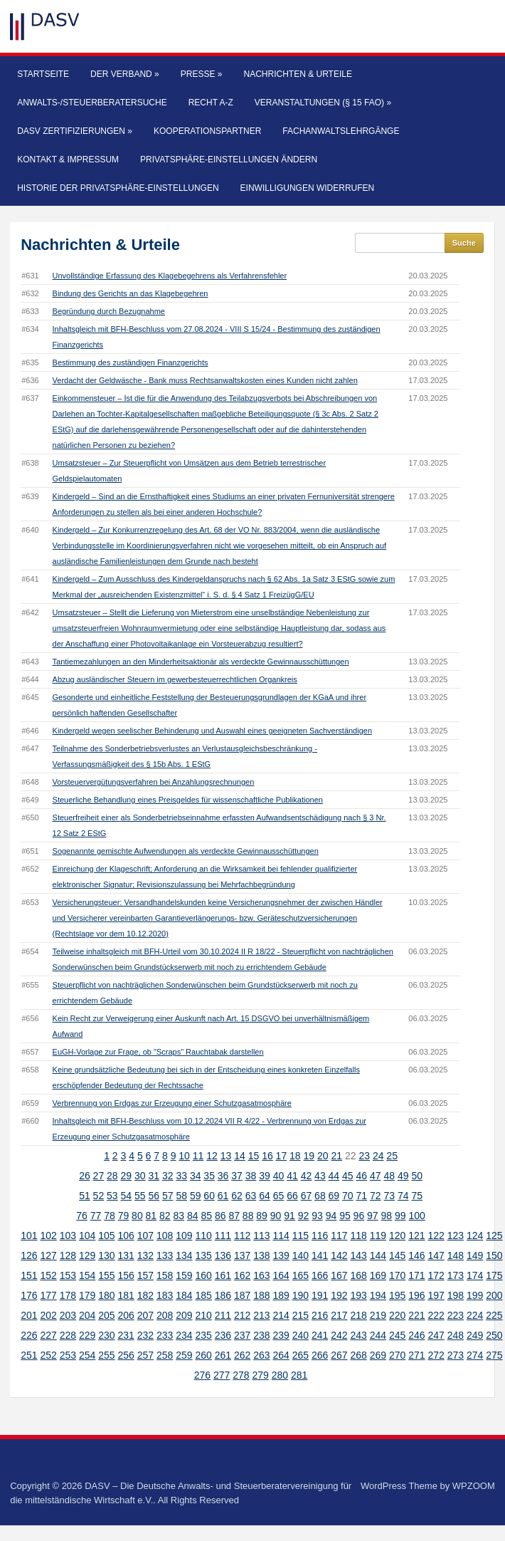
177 (48, 1295)
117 (339, 1235)
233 (164, 1335)
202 (48, 1315)
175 (494, 1275)
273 (455, 1355)
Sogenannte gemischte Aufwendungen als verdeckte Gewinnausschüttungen (186, 851)
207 (145, 1315)
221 (416, 1315)
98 (387, 1215)
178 (68, 1295)
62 (237, 1195)
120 (397, 1235)
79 (123, 1215)
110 (203, 1235)
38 (251, 1175)
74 (403, 1195)
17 (281, 1155)
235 (203, 1335)
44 (334, 1175)
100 (416, 1215)
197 (435, 1295)
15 (254, 1155)
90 (276, 1215)
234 (184, 1335)
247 (435, 1335)
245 (397, 1335)
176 (29, 1295)
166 (320, 1275)
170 (397, 1275)
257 (145, 1355)
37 (237, 1175)
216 (320, 1315)
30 (140, 1175)
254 (87, 1355)
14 (239, 1155)
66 (292, 1195)
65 (279, 1195)
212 (242, 1315)
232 (145, 1335)
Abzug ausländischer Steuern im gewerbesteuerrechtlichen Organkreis (175, 679)
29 (126, 1175)
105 (106, 1235)
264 (280, 1355)
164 (280, 1275)
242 (339, 1335)
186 (223, 1295)
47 (375, 1175)
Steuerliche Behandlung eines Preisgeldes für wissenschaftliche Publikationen (188, 799)
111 (223, 1235)
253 (68, 1355)
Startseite (43, 74)
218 (358, 1315)
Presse (202, 74)
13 (226, 1155)
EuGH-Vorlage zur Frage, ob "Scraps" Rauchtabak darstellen (158, 1052)
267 (339, 1355)
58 (181, 1195)
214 (280, 1315)
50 (416, 1175)
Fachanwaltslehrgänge (340, 131)
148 (455, 1255)
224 (475, 1315)
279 (260, 1375)
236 (223, 1335)
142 (339, 1255)
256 (125, 1355)
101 (29, 1235)
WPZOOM (473, 1485)
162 (242, 1275)
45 (348, 1175)
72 (375, 1195)
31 (153, 1175)
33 (181, 1175)
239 (280, 1335)
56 (153, 1195)
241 (320, 1335)
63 (251, 1195)
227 (48, 1335)
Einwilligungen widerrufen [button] (307, 188)
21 (336, 1155)
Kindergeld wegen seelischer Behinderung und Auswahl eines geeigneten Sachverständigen (213, 730)
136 (223, 1255)
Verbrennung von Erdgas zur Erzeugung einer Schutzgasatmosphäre (172, 1103)
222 (435, 1315)
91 (289, 1215)
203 (68, 1315)
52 (99, 1195)
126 (29, 1255)
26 (84, 1175)
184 (184, 1295)
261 (223, 1355)
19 (309, 1155)
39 (264, 1175)
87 (234, 1215)
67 (306, 1195)
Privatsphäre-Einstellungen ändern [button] (228, 159)
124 (475, 1235)
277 (221, 1375)
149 (475, 1255)
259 (184, 1355)
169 (378, 1275)
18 (295, 1155)
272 (435, 1355)
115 (300, 1235)
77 (96, 1215)
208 (164, 1315)
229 (87, 1335)
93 (317, 1215)
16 (267, 1155)
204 (87, 1315)
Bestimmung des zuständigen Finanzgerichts (130, 362)
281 (299, 1375)
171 (416, 1275)
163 (261, 1275)
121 (416, 1235)
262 (242, 1355)
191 (320, 1295)
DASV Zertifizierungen (74, 131)
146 (416, 1255)
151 (29, 1275)
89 (261, 1215)
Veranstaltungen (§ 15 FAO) (323, 103)
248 (455, 1335)
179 (87, 1295)
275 (494, 1355)
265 (300, 1355)
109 (184, 1235)
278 (241, 1375)
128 (68, 1255)
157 (145, 1275)
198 (455, 1295)
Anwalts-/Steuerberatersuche (91, 103)
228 (68, 1335)
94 (331, 1215)
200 (494, 1295)
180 (106, 1295)
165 (300, 1275)
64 (264, 1195)
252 (48, 1355)
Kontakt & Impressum (68, 159)
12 (212, 1155)
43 (320, 1175)
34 (195, 1175)
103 (68, 1235)
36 (223, 1175)
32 (168, 1175)
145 (397, 1255)
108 (164, 1235)
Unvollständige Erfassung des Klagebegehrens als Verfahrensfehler (170, 275)
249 (475, 1335)
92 (303, 1215)
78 (109, 1215)
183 (164, 1295)
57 (168, 1195)
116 (320, 1235)
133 (164, 1255)
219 (378, 1315)
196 (416, 1295)
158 (164, 1275)
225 (494, 1315)
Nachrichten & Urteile (298, 74)
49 (403, 1175)
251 (29, 1355)
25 (392, 1155)
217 (339, 1315)
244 (378, 1335)
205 (106, 1315)
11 (198, 1155)
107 (145, 1235)
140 (300, 1255)
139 (280, 1255)
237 (242, 1335)
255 (106, 1355)
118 (358, 1235)
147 (435, 1255)
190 (300, 1295)
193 (358, 1295)
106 (125, 1235)
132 (145, 1255)
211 (223, 1315)
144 (378, 1255)
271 (416, 1355)
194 (378, 1295)
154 (87, 1275)
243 (358, 1335)
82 (165, 1215)
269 (378, 1355)
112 (242, 1235)
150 (494, 1255)
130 (106, 1255)
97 (372, 1215)
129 (87, 1255)
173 (455, 1275)
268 (358, 1355)
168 (358, 1275)
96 (359, 1215)
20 (323, 1155)
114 (280, 1235)
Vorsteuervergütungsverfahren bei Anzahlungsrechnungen (154, 782)
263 (261, 1355)
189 (280, 1295)
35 (209, 1175)
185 (203, 1295)
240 (300, 1335)
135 (203, 1255)
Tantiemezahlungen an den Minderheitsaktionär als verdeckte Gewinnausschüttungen (201, 661)
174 (475, 1275)
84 (192, 1215)
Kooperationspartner (207, 131)
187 (242, 1295)
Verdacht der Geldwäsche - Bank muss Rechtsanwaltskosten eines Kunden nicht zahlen (205, 380)
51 (84, 1195)
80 (137, 1215)
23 (364, 1155)
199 (475, 1295)
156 (125, 1275)
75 (416, 1195)
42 (306, 1175)
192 (339, 1295)
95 (345, 1215)
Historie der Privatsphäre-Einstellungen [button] (117, 188)
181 (125, 1295)
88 (248, 1215)
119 (378, 1235)
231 (125, 1335)
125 (494, 1235)
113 (261, 1235)
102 (48, 1235)
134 (184, 1255)
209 (184, 1315)
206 (125, 1315)
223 (455, 1315)
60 (209, 1195)
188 (261, 1295)
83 (179, 1215)
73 (389, 1195)
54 (126, 1195)
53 (112, 1195)
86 (220, 1215)
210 (203, 1315)
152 (48, 1275)
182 (145, 1295)
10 (184, 1155)
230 (106, 1335)
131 (125, 1255)
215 (300, 1315)
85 (206, 1215)
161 (223, 1275)
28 (112, 1175)
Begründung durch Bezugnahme (109, 311)
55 (140, 1195)
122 (435, 1235)
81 (151, 1215)
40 (279, 1175)
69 (334, 1195)
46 (362, 1175)
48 (389, 1175)
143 (358, 1255)
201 (29, 1315)
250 (494, 1335)
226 (29, 1335)
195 (397, 1295)
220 (397, 1315)
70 (348, 1195)
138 (261, 1255)
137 (242, 1255)
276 (202, 1375)
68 (320, 1195)
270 (397, 1355)
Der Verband (124, 74)
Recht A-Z (210, 103)
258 (164, 1355)
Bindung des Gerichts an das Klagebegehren (130, 293)
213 (261, 1315)
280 (280, 1375)
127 (48, 1255)
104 (87, 1235)
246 (416, 1335)
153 (68, 1275)
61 (223, 1195)
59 (195, 1195)
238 (261, 1335)
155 (106, 1275)
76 (81, 1215)
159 (184, 1275)
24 (378, 1155)
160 (203, 1275)
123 (455, 1235)
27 (99, 1175)
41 (292, 1175)
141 (320, 1255)
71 (362, 1195)
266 (320, 1355)
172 (435, 1275)
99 (400, 1215)
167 (339, 1275)
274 (475, 1355)
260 (203, 1355)
